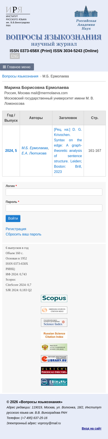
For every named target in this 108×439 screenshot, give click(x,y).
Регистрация (16, 229)
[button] (17, 66)
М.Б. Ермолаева (35, 148)
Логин (10, 186)
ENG (15, 56)
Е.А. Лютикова (34, 153)
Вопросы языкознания (20, 76)
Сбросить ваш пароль (23, 234)
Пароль (11, 202)
